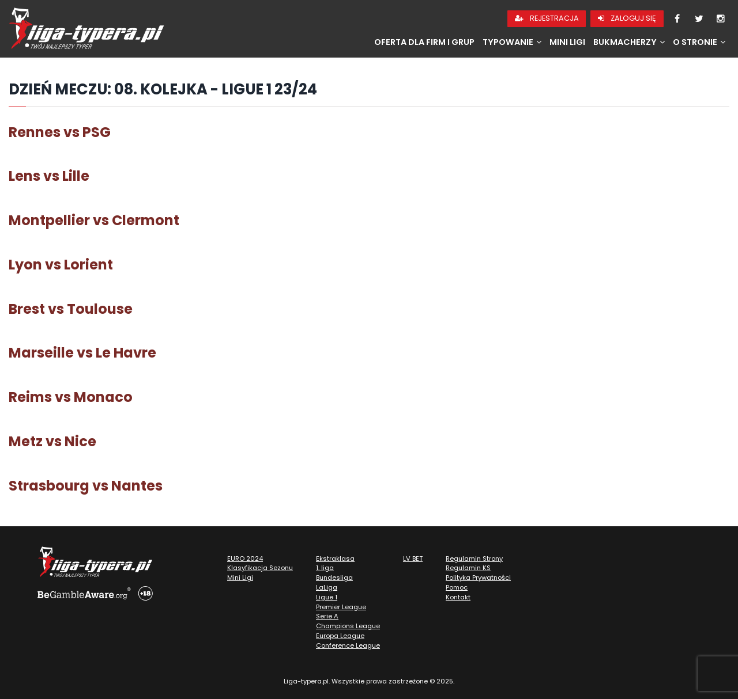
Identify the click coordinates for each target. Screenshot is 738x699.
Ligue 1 (326, 597)
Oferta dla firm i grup (424, 42)
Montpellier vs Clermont (94, 220)
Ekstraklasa (335, 558)
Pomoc (457, 587)
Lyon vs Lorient (61, 264)
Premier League (341, 606)
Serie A (327, 616)
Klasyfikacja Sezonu (260, 567)
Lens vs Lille (49, 175)
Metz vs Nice (52, 441)
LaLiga (326, 587)
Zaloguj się (627, 18)
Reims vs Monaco (71, 397)
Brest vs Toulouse (71, 308)
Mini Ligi (567, 42)
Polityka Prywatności (478, 577)
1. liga (325, 567)
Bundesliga (334, 577)
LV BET (413, 558)
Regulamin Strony (474, 558)
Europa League (340, 635)
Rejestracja (547, 18)
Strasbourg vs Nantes (86, 485)
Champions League (348, 625)
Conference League (348, 645)
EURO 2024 (245, 558)
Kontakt (458, 597)
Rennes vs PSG (60, 132)
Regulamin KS (468, 567)
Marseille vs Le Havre (82, 352)
